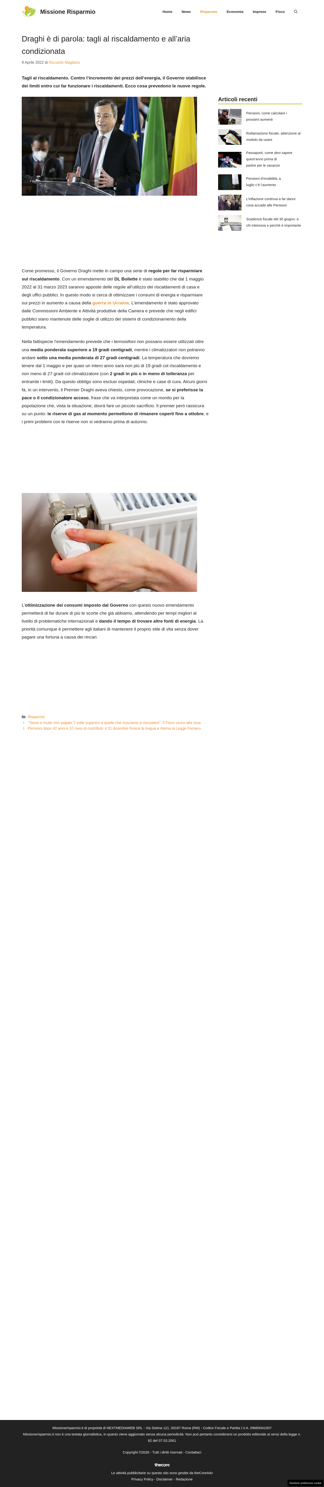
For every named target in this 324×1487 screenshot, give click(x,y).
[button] (295, 12)
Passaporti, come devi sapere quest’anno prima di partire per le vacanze (269, 159)
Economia (235, 12)
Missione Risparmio (67, 11)
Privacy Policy (142, 1479)
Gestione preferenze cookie (305, 1483)
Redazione (184, 1479)
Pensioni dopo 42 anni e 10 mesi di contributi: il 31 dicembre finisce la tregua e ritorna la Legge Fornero (114, 728)
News (186, 12)
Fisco (280, 12)
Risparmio (208, 12)
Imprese (259, 12)
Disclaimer (164, 1479)
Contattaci (193, 1452)
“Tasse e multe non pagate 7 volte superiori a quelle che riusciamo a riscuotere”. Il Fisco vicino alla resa (114, 723)
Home (167, 12)
